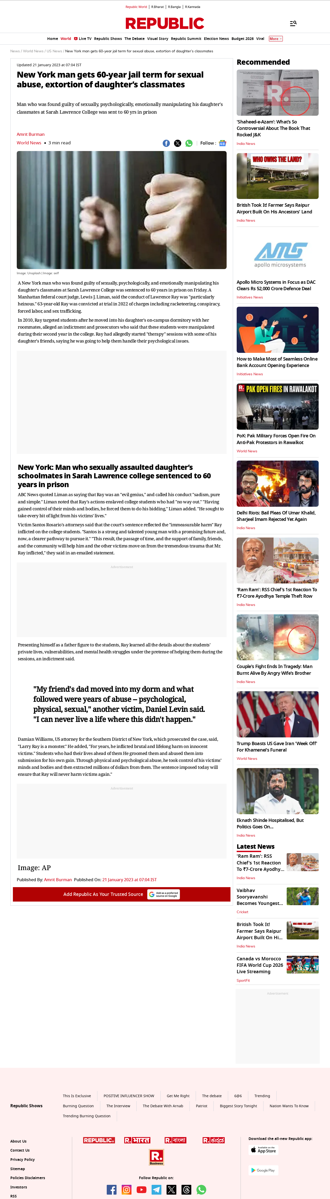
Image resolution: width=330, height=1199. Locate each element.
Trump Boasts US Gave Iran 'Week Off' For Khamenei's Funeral (277, 746)
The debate (212, 1096)
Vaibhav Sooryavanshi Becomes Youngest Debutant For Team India (258, 903)
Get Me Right (178, 1096)
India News (246, 144)
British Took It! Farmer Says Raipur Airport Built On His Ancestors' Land (274, 208)
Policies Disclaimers (27, 1178)
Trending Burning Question (87, 1116)
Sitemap (17, 1169)
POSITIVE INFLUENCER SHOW (129, 1096)
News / (16, 51)
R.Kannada (192, 7)
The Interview (118, 1106)
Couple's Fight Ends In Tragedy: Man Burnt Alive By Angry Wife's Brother (274, 669)
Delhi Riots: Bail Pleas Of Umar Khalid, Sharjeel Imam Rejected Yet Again (276, 516)
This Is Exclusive (77, 1096)
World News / (34, 51)
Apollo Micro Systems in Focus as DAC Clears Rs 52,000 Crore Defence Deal (276, 285)
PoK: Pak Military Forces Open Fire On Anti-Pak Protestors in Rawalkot (276, 439)
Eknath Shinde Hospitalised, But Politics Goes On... (270, 823)
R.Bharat (157, 7)
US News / (55, 51)
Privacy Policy (22, 1159)
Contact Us (20, 1150)
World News (29, 143)
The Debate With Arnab (163, 1106)
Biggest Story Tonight (238, 1106)
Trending (262, 1096)
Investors (18, 1187)
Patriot (201, 1106)
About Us (18, 1141)
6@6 (238, 1096)
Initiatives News (250, 297)
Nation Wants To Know (289, 1106)
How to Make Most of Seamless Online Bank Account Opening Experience (277, 362)
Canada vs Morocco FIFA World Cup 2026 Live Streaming (260, 965)
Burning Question (78, 1106)
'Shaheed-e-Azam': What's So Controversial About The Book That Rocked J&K (273, 128)
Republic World (136, 7)
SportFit (243, 980)
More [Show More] (276, 38)
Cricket (242, 912)
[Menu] (291, 23)
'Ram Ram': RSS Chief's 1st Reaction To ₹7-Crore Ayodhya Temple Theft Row (277, 593)
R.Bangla (174, 7)
